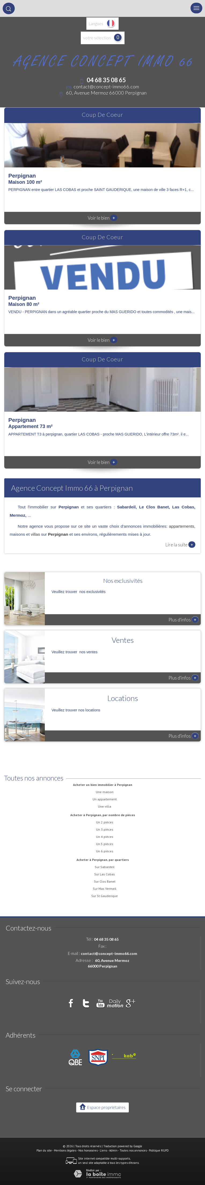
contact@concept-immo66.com (106, 86)
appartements (181, 526)
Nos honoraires (88, 1150)
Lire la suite (180, 544)
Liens (103, 1150)
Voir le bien (102, 218)
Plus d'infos (184, 619)
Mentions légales (65, 1150)
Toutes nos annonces (133, 1150)
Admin (113, 1150)
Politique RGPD (159, 1150)
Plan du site (44, 1150)
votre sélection (97, 37)
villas (35, 534)
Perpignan (58, 534)
